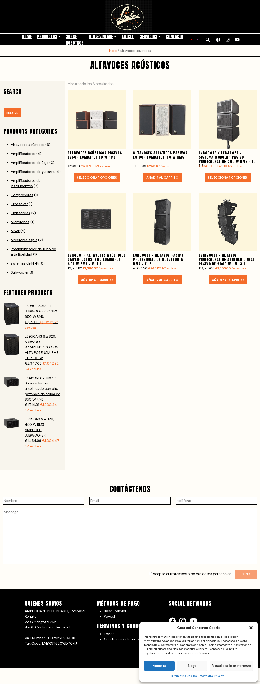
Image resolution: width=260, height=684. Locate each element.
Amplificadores (23, 153)
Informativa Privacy (211, 676)
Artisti (128, 36)
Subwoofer (20, 272)
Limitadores (20, 212)
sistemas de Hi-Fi (25, 263)
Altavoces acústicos (28, 144)
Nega (192, 666)
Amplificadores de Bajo (30, 162)
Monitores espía (24, 239)
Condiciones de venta (122, 638)
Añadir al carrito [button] (162, 177)
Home (27, 36)
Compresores (22, 194)
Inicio (113, 50)
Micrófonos (20, 221)
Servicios (148, 36)
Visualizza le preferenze (231, 666)
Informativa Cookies (184, 676)
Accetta (159, 666)
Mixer (15, 230)
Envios (109, 633)
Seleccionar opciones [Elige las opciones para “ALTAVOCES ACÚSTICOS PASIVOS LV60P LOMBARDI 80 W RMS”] (97, 177)
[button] (251, 628)
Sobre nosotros (75, 39)
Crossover (19, 203)
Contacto (174, 36)
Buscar (12, 113)
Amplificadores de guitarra (33, 171)
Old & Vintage (101, 36)
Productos (47, 36)
